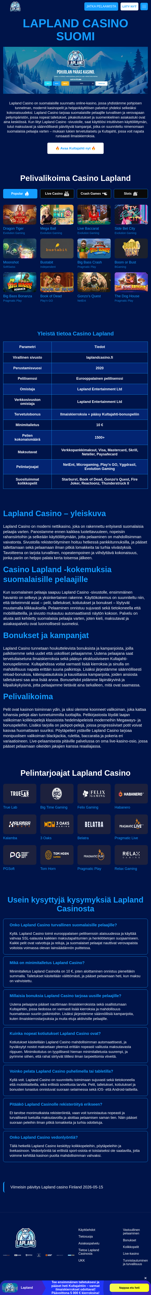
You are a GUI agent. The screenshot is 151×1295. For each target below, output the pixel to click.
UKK (81, 1260)
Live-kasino (131, 1253)
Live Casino (57, 193)
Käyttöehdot (86, 1229)
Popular (20, 193)
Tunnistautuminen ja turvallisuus (135, 1262)
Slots (131, 193)
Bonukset (129, 1240)
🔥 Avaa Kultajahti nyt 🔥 (75, 148)
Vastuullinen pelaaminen (131, 1231)
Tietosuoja (85, 1236)
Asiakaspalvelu (88, 1243)
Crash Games (94, 193)
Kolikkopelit (131, 1247)
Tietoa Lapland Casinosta (88, 1251)
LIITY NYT (129, 6)
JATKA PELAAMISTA (101, 6)
